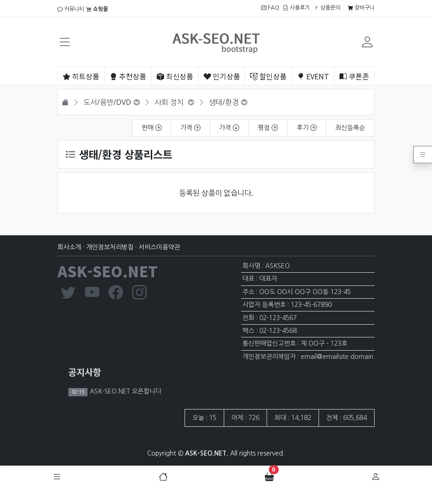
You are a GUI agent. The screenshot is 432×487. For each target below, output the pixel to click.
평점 (268, 127)
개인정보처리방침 (110, 247)
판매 (152, 127)
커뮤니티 (70, 9)
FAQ (270, 7)
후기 (307, 127)
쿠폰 (354, 76)
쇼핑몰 (97, 9)
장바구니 (361, 7)
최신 (175, 76)
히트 (81, 76)
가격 (190, 127)
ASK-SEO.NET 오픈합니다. (125, 391)
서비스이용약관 (159, 247)
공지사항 (84, 371)
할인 (268, 76)
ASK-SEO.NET (107, 270)
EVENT (313, 76)
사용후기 (296, 7)
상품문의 (327, 7)
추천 (128, 76)
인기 (222, 76)
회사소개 (69, 247)
